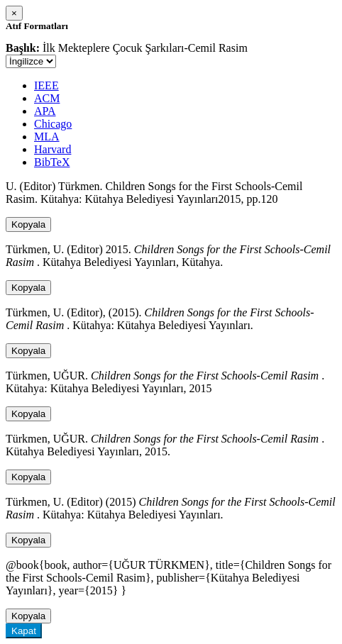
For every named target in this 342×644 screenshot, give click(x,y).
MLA (47, 137)
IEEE (46, 85)
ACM (47, 98)
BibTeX (52, 162)
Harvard (52, 149)
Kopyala (28, 224)
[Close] (14, 13)
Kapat (23, 631)
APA (45, 111)
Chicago (53, 124)
